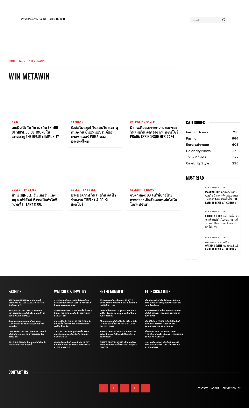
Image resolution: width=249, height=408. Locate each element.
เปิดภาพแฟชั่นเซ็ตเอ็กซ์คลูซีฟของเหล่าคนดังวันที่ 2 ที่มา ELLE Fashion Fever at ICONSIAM (163, 313)
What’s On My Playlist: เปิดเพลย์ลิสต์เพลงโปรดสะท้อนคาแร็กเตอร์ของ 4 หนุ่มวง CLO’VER (118, 345)
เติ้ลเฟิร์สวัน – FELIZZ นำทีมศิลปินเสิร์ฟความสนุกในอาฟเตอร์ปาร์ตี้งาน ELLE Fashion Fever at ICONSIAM (162, 324)
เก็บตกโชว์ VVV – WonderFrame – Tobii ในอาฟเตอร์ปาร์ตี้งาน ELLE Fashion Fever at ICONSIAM (164, 334)
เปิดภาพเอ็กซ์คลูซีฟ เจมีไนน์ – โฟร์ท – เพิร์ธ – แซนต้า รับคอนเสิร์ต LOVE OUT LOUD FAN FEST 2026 (118, 324)
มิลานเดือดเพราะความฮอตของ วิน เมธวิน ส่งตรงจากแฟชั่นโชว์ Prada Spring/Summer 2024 (154, 132)
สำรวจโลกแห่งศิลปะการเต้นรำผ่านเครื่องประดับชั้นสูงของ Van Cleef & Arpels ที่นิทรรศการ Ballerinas (72, 303)
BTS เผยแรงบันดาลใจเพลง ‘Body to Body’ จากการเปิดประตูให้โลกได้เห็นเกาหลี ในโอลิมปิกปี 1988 (118, 303)
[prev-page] (188, 261)
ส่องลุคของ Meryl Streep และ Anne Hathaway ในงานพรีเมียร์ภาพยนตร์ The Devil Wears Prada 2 (27, 313)
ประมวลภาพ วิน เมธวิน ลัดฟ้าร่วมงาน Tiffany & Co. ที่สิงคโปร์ (93, 200)
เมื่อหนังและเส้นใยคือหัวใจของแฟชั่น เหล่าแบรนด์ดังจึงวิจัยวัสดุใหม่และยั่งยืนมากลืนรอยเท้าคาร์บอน (163, 303)
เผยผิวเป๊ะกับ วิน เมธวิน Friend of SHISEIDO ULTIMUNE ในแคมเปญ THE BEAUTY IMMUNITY (35, 132)
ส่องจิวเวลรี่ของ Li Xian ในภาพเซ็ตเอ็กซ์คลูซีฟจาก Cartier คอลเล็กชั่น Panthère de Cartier (73, 313)
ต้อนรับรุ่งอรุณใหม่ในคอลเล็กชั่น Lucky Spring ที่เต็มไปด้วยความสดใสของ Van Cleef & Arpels (72, 345)
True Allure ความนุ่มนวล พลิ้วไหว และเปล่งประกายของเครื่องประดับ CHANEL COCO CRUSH (71, 334)
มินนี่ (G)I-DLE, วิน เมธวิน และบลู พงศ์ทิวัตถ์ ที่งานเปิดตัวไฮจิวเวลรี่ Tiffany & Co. (34, 200)
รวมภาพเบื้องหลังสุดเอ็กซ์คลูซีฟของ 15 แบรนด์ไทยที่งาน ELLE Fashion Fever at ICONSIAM (162, 345)
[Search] (223, 20)
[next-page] (194, 261)
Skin (15, 122)
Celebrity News (142, 190)
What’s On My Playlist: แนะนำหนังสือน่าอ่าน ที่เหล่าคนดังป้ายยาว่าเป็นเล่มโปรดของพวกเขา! (118, 334)
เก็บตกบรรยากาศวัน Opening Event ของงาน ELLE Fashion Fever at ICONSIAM (221, 245)
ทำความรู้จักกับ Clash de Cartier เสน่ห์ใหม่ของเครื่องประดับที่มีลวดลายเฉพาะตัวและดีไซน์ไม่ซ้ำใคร (72, 324)
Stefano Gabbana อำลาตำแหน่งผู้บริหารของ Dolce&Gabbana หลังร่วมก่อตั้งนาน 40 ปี (26, 303)
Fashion (77, 122)
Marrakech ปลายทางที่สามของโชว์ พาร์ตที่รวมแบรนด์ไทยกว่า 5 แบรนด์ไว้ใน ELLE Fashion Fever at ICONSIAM (221, 197)
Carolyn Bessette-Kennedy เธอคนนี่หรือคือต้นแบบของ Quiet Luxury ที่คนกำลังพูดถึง (27, 334)
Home (12, 61)
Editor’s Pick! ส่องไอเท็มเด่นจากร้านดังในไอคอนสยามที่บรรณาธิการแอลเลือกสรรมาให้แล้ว (222, 221)
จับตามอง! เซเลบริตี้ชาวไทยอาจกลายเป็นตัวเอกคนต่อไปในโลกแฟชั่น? (153, 200)
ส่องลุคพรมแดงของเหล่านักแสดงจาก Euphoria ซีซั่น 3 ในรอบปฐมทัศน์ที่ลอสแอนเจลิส (26, 324)
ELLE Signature (215, 187)
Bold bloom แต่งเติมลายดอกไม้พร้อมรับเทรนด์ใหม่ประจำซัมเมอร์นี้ (27, 343)
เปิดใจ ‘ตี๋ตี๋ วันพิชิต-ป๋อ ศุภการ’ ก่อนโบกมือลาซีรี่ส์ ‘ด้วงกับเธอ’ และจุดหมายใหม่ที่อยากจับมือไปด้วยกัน (118, 313)
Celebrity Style (142, 122)
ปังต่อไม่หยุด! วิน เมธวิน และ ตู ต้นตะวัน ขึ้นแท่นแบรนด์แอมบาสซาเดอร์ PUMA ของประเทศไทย (94, 134)
